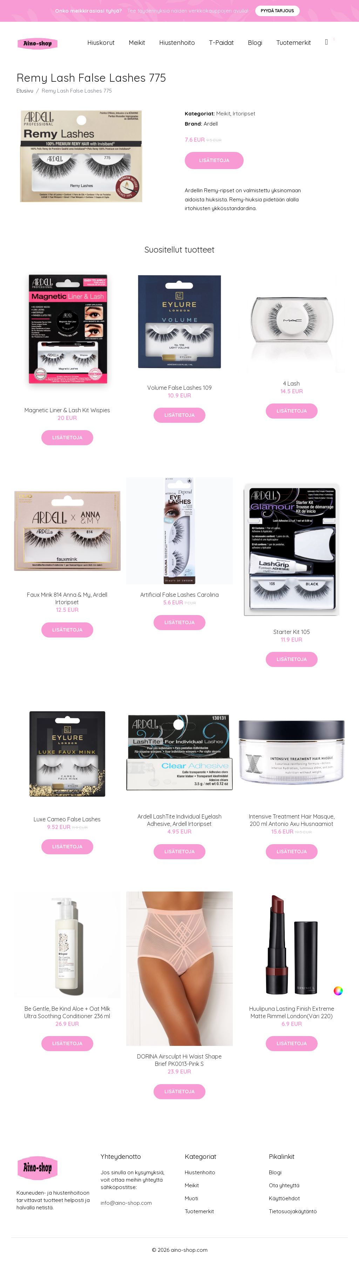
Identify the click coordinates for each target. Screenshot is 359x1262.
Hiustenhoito (177, 43)
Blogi (255, 43)
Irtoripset (244, 113)
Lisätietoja (214, 160)
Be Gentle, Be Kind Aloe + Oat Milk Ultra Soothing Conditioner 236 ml (67, 1012)
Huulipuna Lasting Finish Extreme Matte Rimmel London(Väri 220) (291, 1012)
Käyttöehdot (284, 1198)
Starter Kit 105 (291, 631)
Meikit (137, 43)
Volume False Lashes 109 (179, 387)
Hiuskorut (101, 43)
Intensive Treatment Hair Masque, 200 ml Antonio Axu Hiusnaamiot (291, 820)
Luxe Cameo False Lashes (67, 819)
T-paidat (221, 43)
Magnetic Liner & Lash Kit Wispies (67, 410)
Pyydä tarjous (277, 10)
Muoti (191, 1198)
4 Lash (291, 383)
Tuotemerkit (293, 43)
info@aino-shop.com (126, 1203)
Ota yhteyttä (284, 1185)
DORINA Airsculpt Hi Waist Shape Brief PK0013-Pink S (179, 1060)
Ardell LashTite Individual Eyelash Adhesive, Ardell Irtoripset (179, 820)
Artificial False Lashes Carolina (179, 594)
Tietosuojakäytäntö (293, 1211)
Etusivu (24, 90)
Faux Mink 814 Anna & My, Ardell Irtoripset (67, 598)
